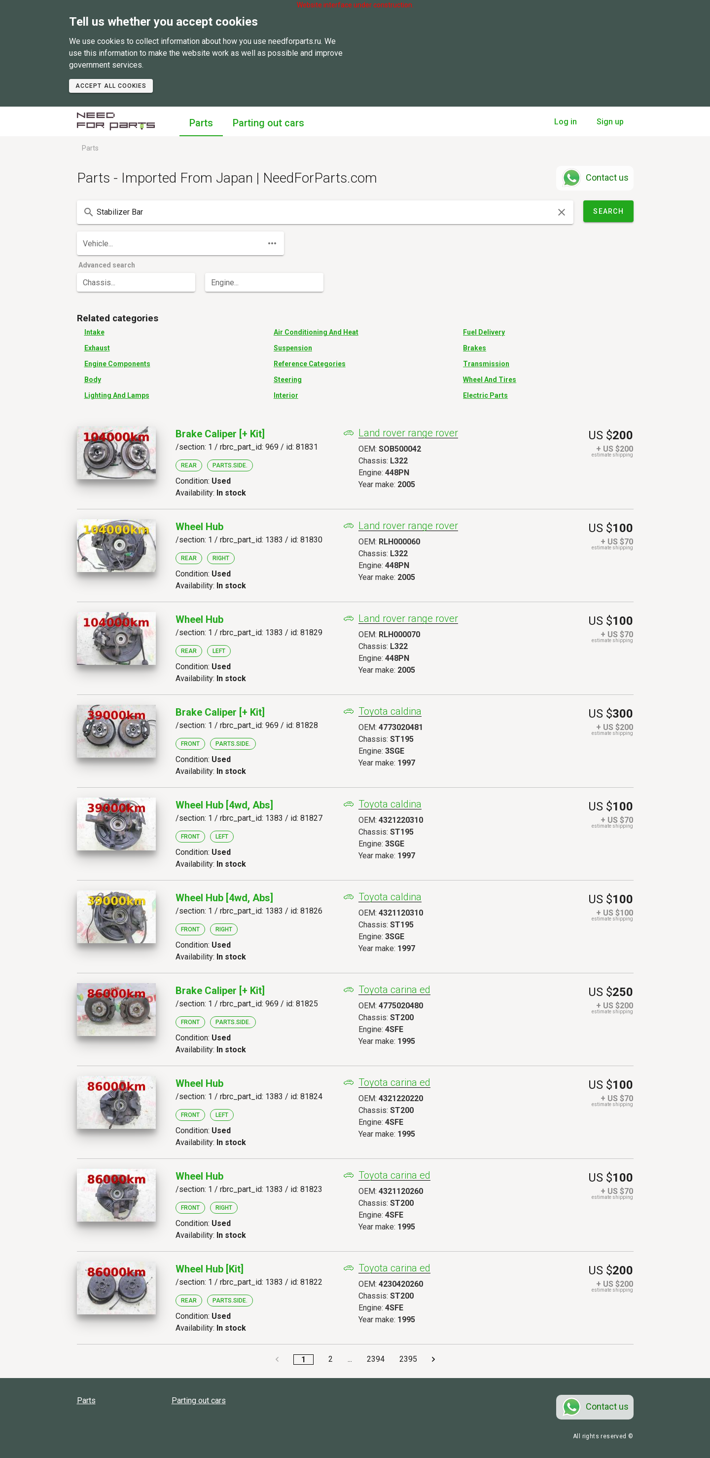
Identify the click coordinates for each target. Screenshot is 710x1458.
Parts (201, 123)
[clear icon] (562, 212)
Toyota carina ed (394, 990)
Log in (565, 121)
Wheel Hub (199, 527)
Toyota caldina (390, 711)
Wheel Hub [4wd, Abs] (224, 805)
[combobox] (325, 212)
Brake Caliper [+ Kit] (220, 434)
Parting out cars (268, 123)
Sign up (610, 121)
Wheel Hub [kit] (210, 1269)
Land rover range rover (408, 433)
